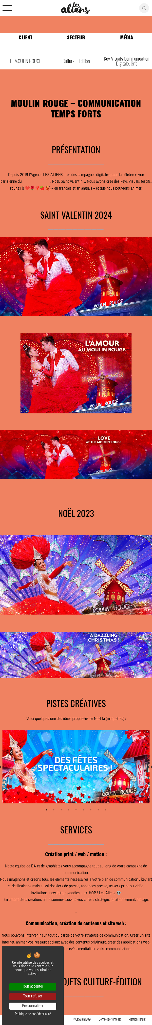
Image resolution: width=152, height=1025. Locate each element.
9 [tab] (105, 809)
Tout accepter (32, 987)
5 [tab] (76, 809)
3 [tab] (61, 809)
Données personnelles (110, 1020)
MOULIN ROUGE (36, 182)
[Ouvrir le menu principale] (7, 8)
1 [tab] (46, 809)
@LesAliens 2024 (82, 1020)
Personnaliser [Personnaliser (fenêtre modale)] (33, 1006)
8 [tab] (98, 809)
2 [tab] (53, 809)
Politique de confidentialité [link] (33, 1014)
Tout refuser (32, 996)
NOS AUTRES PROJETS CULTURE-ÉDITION (76, 981)
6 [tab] (83, 809)
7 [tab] (90, 809)
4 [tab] (68, 809)
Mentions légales (137, 1020)
